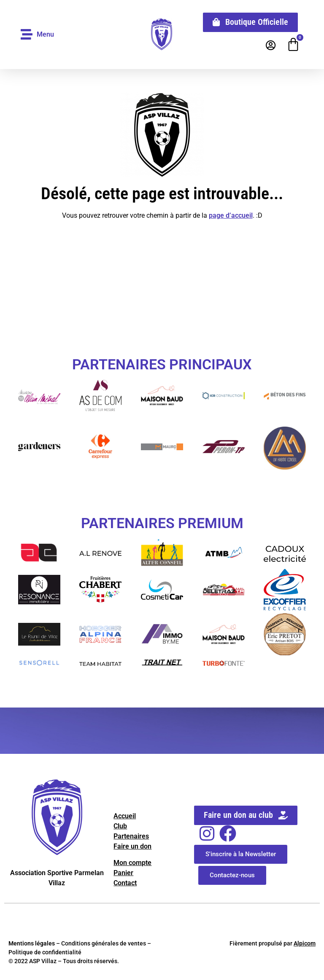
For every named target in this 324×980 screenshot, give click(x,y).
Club (120, 826)
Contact (125, 883)
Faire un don (132, 846)
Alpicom (305, 943)
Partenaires (131, 836)
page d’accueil (231, 215)
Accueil (124, 816)
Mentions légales (31, 943)
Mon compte (132, 863)
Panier (123, 873)
